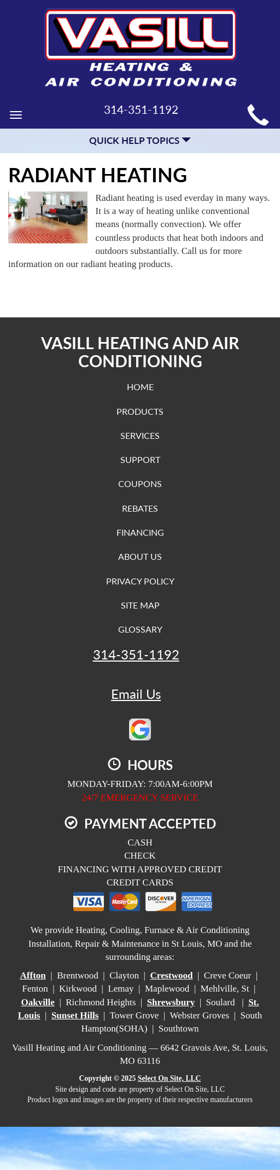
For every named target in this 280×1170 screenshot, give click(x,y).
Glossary (140, 629)
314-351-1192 (136, 654)
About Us (140, 556)
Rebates (140, 508)
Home (140, 386)
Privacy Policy (140, 581)
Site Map (140, 605)
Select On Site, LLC (169, 1078)
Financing (140, 532)
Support (140, 459)
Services (140, 435)
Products (140, 411)
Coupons (140, 483)
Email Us (136, 694)
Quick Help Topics (140, 140)
